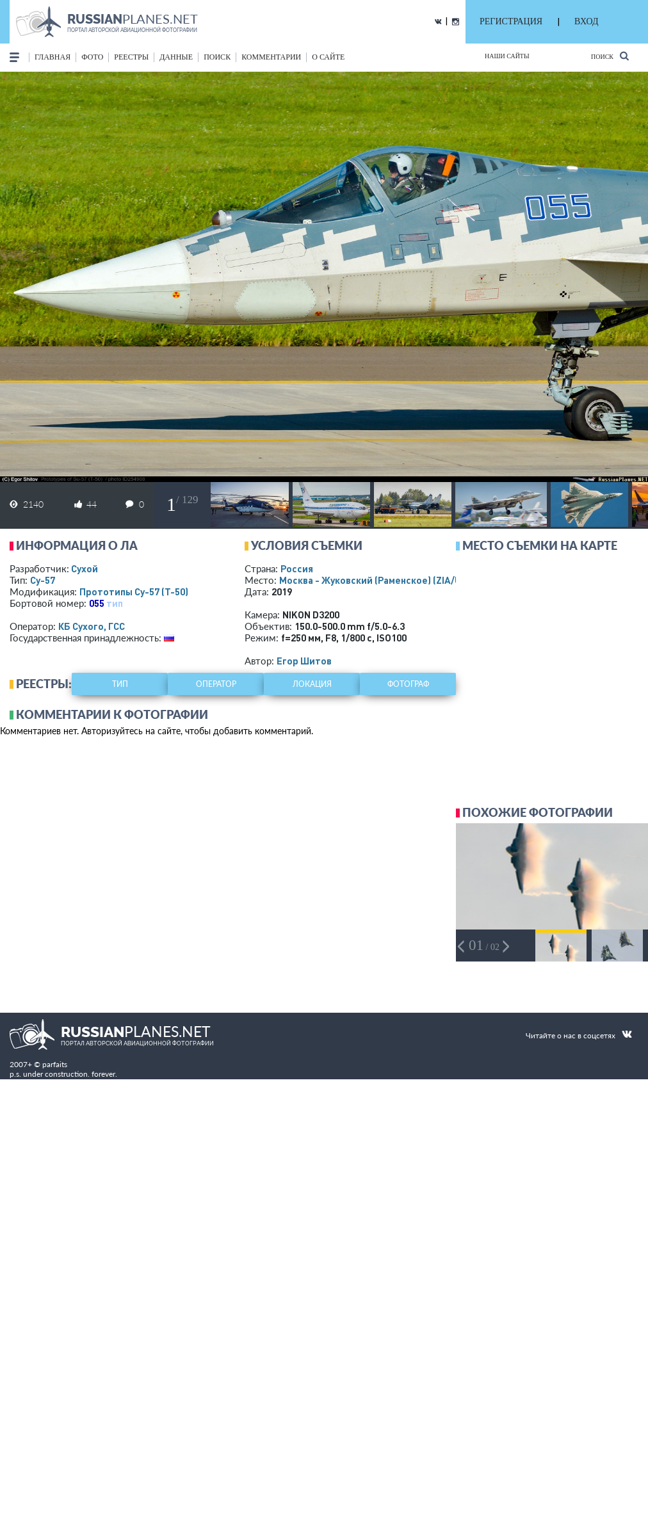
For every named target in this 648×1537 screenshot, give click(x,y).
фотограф (408, 684)
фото (92, 56)
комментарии (271, 56)
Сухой (84, 568)
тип (114, 603)
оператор (216, 684)
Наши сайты (507, 56)
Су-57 (42, 580)
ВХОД (586, 21)
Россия (296, 568)
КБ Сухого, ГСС (91, 626)
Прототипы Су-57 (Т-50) (133, 591)
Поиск (610, 56)
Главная (52, 56)
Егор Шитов (304, 660)
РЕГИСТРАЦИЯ (511, 21)
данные (176, 56)
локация (312, 684)
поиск (217, 56)
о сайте (328, 56)
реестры (131, 56)
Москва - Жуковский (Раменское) (382, 580)
